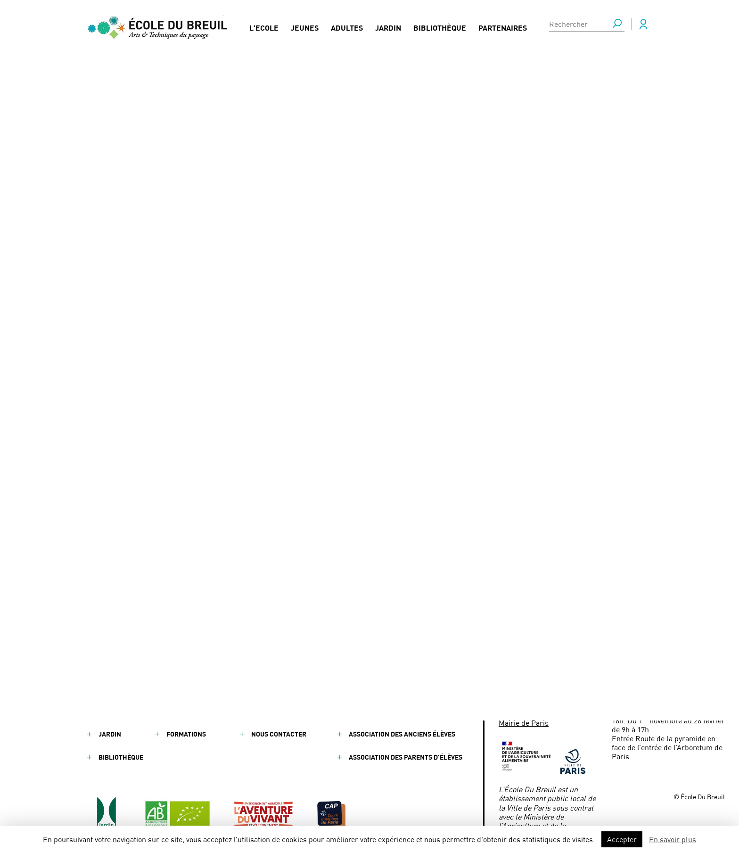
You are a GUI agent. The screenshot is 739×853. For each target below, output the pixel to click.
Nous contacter (278, 734)
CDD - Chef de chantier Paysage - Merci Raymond (348, 358)
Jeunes (305, 30)
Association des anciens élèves (402, 734)
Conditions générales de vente (402, 711)
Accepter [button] (622, 839)
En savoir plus (672, 839)
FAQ (257, 688)
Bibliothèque (439, 30)
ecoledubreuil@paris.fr (556, 708)
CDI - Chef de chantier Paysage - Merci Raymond (347, 373)
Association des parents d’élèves (405, 757)
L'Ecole (264, 30)
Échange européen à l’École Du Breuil (328, 317)
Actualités (185, 711)
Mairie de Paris (524, 722)
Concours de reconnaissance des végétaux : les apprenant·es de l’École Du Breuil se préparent (373, 338)
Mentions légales (379, 688)
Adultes (347, 30)
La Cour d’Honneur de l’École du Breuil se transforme (355, 388)
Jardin (388, 30)
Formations (186, 734)
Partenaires (502, 30)
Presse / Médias (277, 711)
